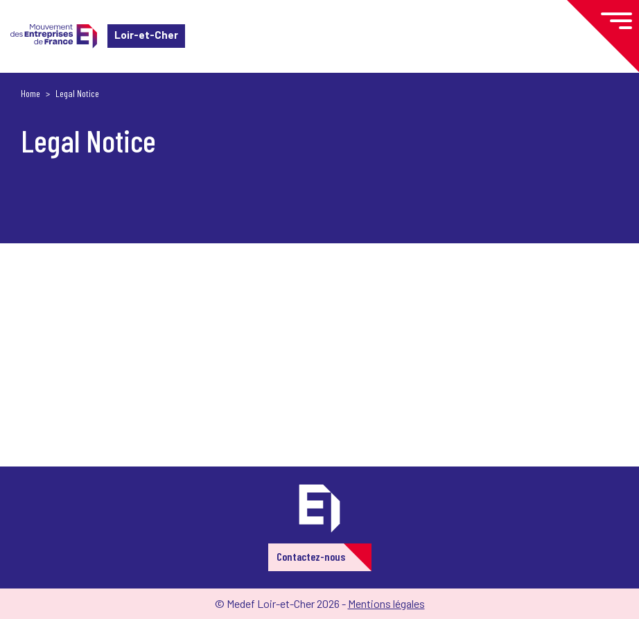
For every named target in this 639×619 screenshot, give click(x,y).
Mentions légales (386, 603)
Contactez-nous (311, 556)
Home (30, 93)
